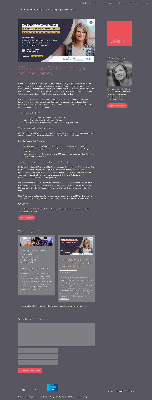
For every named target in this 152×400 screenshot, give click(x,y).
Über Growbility (127, 3)
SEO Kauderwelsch (74, 397)
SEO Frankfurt (61, 397)
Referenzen (107, 3)
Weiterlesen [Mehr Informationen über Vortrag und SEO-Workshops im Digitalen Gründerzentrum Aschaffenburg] (25, 292)
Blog (85, 397)
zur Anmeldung (26, 218)
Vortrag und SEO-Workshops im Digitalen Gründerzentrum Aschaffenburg (36, 255)
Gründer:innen (24, 91)
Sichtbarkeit (33, 146)
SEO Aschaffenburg (47, 397)
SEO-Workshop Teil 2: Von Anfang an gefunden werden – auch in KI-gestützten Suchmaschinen (76, 264)
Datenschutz (22, 397)
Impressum (33, 397)
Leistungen (89, 3)
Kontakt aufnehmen (117, 106)
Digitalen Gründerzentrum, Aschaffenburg (68, 209)
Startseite (24, 9)
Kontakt (145, 3)
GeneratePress (128, 391)
